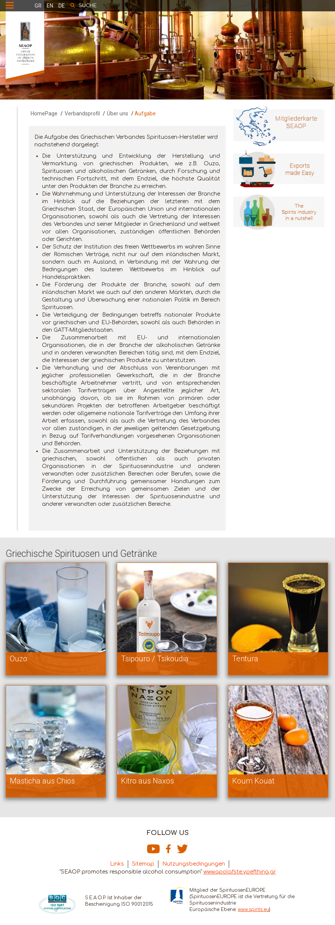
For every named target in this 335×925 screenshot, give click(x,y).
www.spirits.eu (253, 909)
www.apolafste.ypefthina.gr (239, 872)
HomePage (44, 113)
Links (117, 864)
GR (38, 6)
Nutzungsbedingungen (193, 864)
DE (61, 6)
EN (50, 6)
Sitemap (143, 864)
